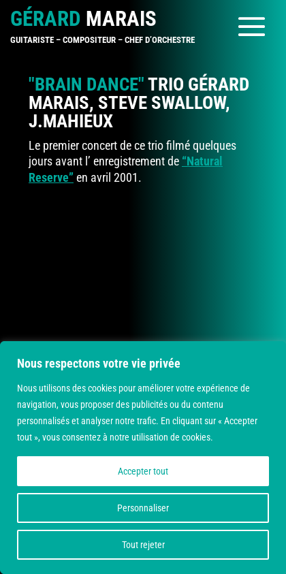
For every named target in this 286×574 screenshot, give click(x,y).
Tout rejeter (143, 544)
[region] (143, 457)
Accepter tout (143, 471)
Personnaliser (143, 508)
